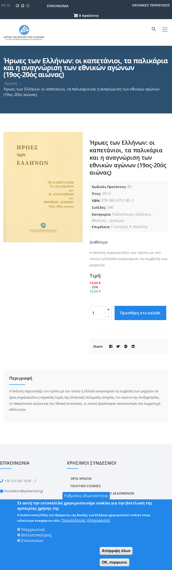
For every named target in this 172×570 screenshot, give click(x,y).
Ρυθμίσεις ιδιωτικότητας (86, 495)
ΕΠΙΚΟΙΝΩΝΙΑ (57, 6)
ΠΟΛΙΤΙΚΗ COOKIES (85, 486)
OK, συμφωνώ (114, 562)
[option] (43, 187)
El (9, 5)
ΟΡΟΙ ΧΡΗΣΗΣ (81, 478)
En (3, 5)
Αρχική (11, 83)
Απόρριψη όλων (116, 551)
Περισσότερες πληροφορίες (85, 520)
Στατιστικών (32, 540)
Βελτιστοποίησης (36, 535)
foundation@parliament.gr (23, 491)
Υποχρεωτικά (33, 529)
